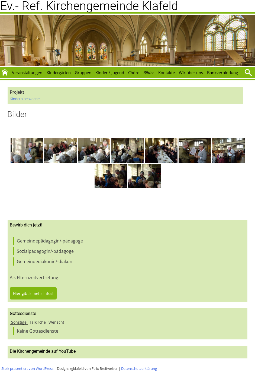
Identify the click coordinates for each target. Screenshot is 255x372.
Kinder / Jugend (109, 72)
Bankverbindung (222, 72)
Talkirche (37, 322)
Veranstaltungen (27, 72)
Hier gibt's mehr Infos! (33, 293)
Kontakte (166, 72)
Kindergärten (59, 72)
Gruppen (83, 72)
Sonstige (19, 322)
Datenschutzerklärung (139, 368)
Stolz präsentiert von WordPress (27, 368)
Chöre (133, 72)
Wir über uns (191, 72)
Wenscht (56, 322)
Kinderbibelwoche (25, 99)
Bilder (148, 72)
